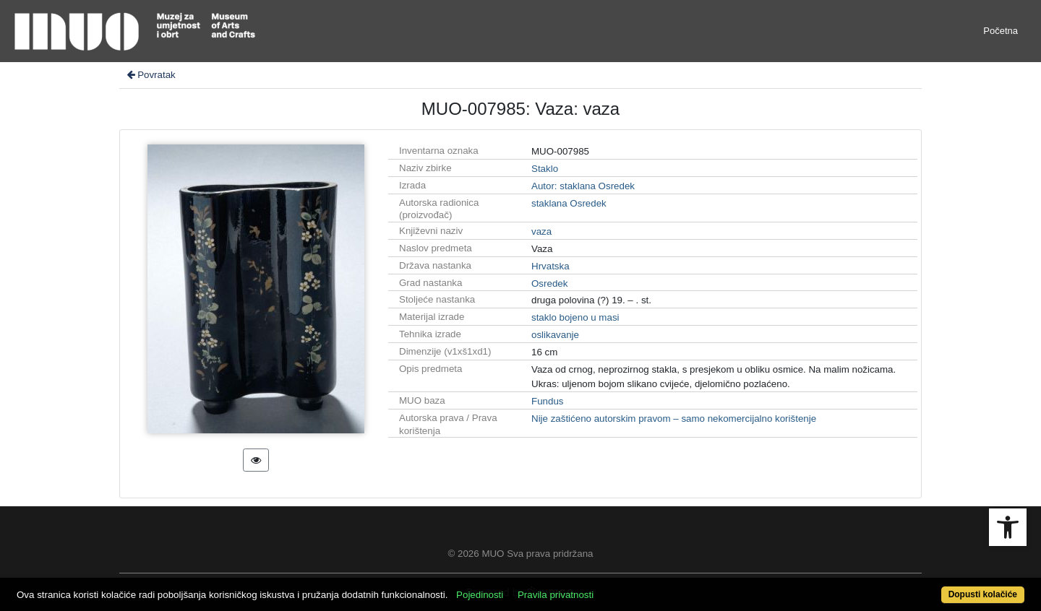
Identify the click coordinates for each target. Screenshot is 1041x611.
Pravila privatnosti (556, 594)
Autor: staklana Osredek (583, 186)
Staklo (544, 168)
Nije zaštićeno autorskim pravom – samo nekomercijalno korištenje (673, 418)
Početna (1000, 30)
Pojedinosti (479, 594)
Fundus (547, 401)
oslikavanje (555, 334)
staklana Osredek (569, 203)
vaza (541, 231)
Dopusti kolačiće (982, 594)
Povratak (150, 74)
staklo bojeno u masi (575, 317)
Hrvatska (550, 266)
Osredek (549, 283)
